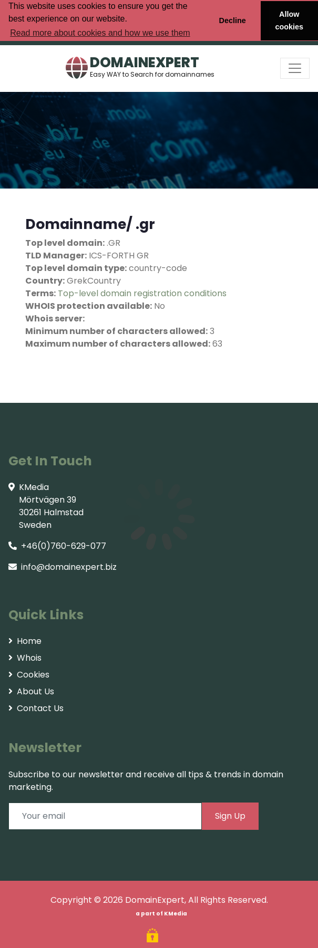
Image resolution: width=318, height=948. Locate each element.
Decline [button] (232, 20)
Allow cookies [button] (289, 20)
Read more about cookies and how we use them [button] (100, 32)
